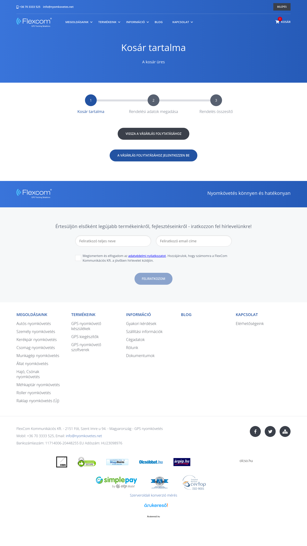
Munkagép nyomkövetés (37, 355)
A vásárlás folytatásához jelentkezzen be (153, 155)
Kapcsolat (180, 22)
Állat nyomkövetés (32, 363)
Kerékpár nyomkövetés (36, 339)
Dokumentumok (140, 355)
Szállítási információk (144, 331)
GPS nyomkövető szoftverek (86, 347)
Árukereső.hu (153, 516)
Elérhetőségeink (250, 323)
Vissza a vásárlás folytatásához (153, 134)
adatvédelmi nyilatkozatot (147, 256)
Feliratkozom (153, 279)
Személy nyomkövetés (35, 331)
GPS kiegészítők (85, 336)
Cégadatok (135, 339)
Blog (159, 22)
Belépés (282, 6)
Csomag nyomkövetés (35, 347)
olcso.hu (246, 460)
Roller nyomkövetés (33, 392)
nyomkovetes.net (34, 23)
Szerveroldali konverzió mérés (153, 495)
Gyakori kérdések (141, 323)
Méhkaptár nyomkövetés (38, 384)
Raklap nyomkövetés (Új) (37, 400)
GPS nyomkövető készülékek (86, 326)
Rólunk (132, 347)
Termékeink (107, 22)
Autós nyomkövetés (33, 323)
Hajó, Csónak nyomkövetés (28, 374)
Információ (135, 22)
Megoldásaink (76, 22)
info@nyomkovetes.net (58, 7)
